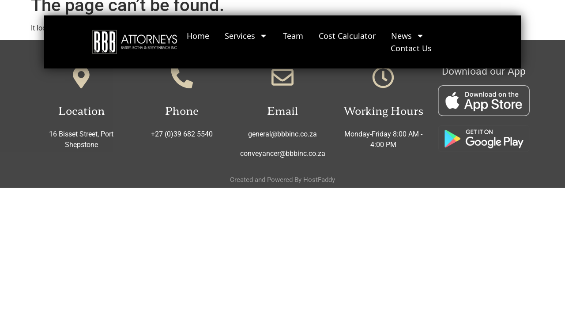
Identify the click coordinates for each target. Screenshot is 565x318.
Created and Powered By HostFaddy (282, 180)
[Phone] (182, 77)
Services (246, 35)
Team (293, 35)
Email (282, 110)
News (407, 35)
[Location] (81, 77)
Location (81, 110)
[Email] (282, 77)
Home (198, 35)
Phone (182, 110)
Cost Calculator (347, 35)
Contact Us (411, 47)
